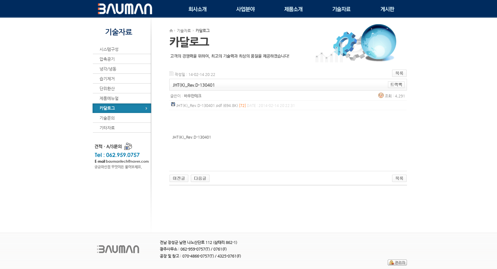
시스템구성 (109, 49)
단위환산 (107, 88)
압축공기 (107, 59)
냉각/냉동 (108, 68)
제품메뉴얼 (109, 98)
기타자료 (107, 127)
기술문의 (107, 118)
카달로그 (107, 108)
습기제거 (107, 78)
